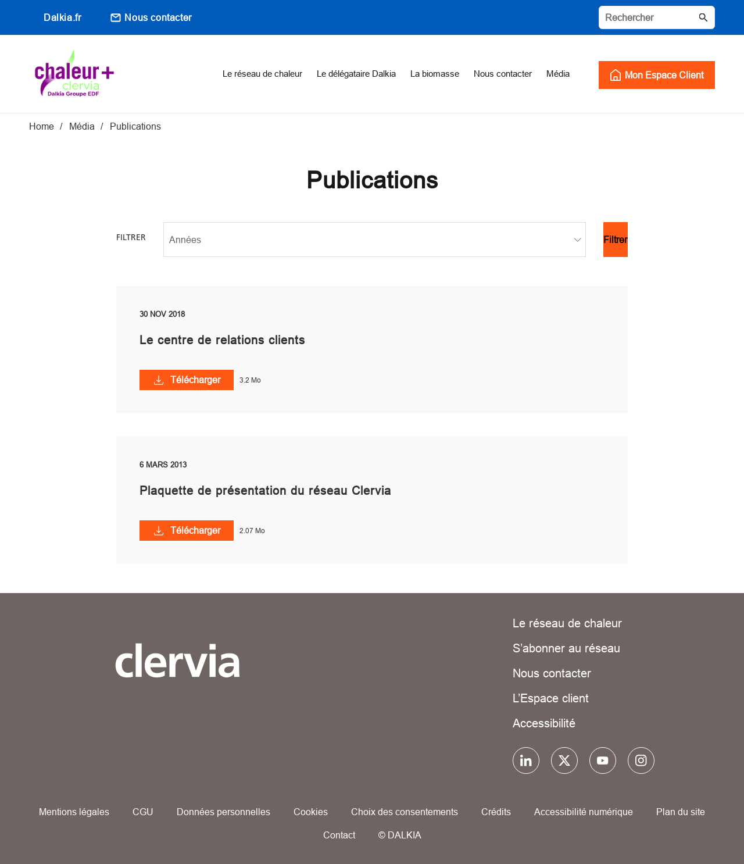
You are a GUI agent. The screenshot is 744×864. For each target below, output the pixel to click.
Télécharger (195, 379)
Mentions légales (74, 811)
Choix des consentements (404, 811)
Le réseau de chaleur (567, 623)
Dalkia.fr (62, 17)
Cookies (311, 811)
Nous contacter (157, 17)
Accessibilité (544, 723)
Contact (339, 835)
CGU (143, 811)
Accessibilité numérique (583, 811)
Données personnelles (223, 811)
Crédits (496, 811)
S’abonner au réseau (566, 648)
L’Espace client (551, 698)
